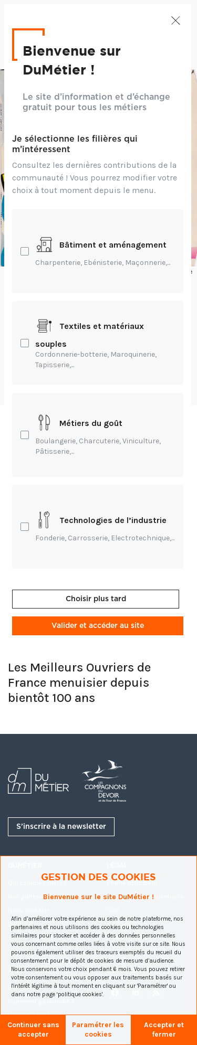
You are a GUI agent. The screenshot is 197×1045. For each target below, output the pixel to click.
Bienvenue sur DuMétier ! (70, 59)
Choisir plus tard (96, 599)
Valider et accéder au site (97, 626)
